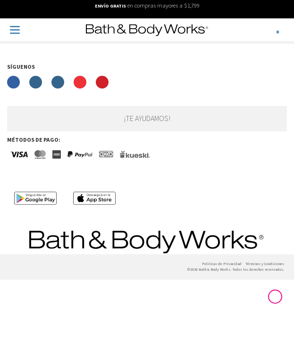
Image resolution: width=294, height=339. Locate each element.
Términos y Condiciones (264, 263)
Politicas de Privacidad (222, 263)
